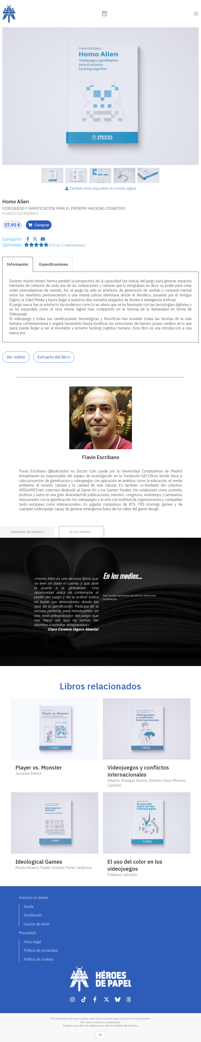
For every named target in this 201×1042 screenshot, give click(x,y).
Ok (100, 1034)
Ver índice (16, 357)
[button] (17, 96)
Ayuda (29, 906)
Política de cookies (39, 959)
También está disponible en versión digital (100, 188)
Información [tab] (17, 264)
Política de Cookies (126, 1025)
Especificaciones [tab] (53, 264)
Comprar (38, 225)
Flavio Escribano (20, 213)
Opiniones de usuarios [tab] (27, 532)
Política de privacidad (41, 950)
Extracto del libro (53, 357)
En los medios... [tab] (81, 532)
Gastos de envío (37, 924)
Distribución (33, 915)
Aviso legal (32, 941)
